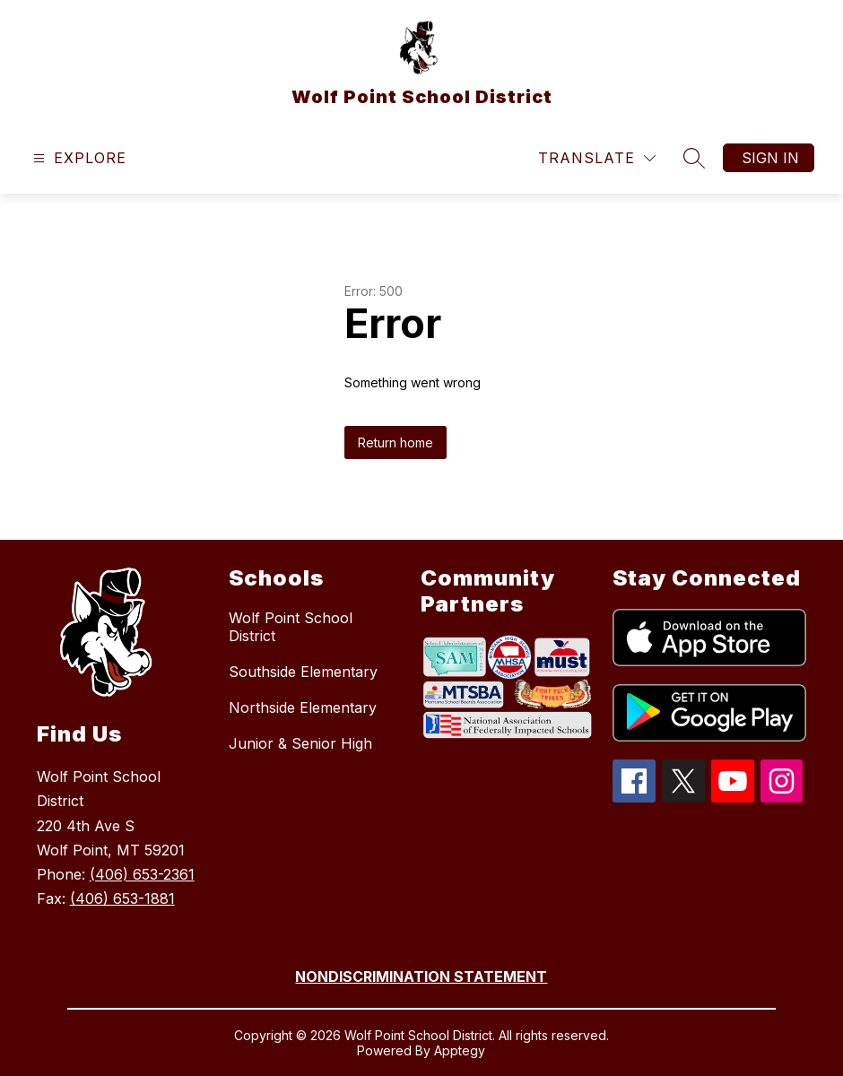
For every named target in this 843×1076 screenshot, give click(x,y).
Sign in (770, 158)
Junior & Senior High (300, 743)
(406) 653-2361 (142, 874)
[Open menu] (77, 158)
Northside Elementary (303, 707)
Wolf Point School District (290, 627)
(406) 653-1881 (122, 898)
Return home (395, 442)
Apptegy (459, 1050)
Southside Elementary (303, 672)
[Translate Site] (597, 158)
